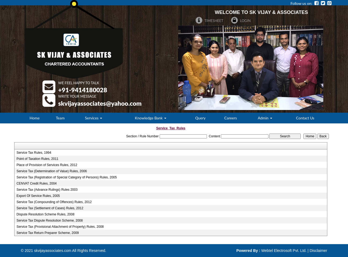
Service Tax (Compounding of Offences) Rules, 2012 (54, 202)
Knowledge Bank (150, 118)
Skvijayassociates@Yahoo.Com (100, 103)
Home (35, 118)
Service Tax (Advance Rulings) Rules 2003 (46, 190)
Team (60, 118)
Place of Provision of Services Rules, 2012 (46, 165)
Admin (265, 118)
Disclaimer (318, 250)
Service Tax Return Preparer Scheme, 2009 (47, 233)
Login (241, 21)
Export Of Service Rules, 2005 (38, 196)
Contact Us (305, 118)
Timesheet (210, 21)
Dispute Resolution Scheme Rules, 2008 (45, 214)
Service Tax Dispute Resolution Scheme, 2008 (49, 220)
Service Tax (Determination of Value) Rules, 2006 (51, 171)
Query (200, 118)
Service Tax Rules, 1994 (33, 153)
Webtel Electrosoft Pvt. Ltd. (284, 250)
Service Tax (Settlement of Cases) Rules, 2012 (49, 208)
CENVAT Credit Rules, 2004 (36, 183)
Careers (230, 118)
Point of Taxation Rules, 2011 (37, 159)
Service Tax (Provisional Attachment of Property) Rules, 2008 (60, 227)
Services (93, 118)
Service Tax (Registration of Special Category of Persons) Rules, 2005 (66, 177)
